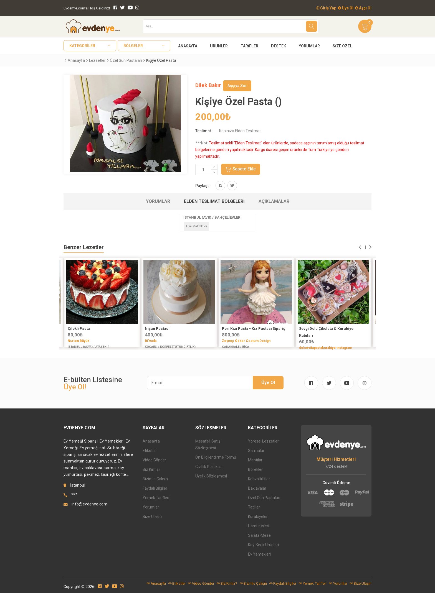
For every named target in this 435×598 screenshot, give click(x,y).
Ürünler (219, 46)
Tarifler (249, 46)
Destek (278, 46)
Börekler (255, 474)
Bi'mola (150, 341)
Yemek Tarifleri (156, 503)
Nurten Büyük (78, 341)
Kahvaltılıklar (259, 484)
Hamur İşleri (258, 531)
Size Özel (342, 46)
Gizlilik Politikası (208, 472)
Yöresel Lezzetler (263, 446)
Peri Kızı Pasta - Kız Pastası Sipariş (253, 329)
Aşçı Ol (363, 8)
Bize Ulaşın (152, 522)
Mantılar (255, 465)
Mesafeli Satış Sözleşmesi (207, 449)
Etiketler (150, 456)
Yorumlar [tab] (158, 201)
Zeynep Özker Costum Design (246, 341)
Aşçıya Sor (237, 85)
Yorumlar (309, 46)
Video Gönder (154, 465)
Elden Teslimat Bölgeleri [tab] (214, 201)
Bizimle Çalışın (155, 484)
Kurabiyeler (258, 522)
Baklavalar (257, 493)
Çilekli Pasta (79, 329)
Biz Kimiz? (152, 474)
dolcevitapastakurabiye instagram (325, 348)
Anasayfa (187, 46)
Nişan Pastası (157, 329)
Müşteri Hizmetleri (336, 464)
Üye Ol (345, 8)
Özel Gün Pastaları (126, 60)
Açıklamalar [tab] (274, 201)
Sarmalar (256, 456)
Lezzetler (97, 60)
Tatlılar (254, 512)
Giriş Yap (326, 8)
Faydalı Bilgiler (155, 493)
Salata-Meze (259, 540)
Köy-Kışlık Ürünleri (263, 550)
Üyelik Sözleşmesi (211, 481)
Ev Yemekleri (259, 559)
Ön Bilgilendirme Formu (215, 462)
